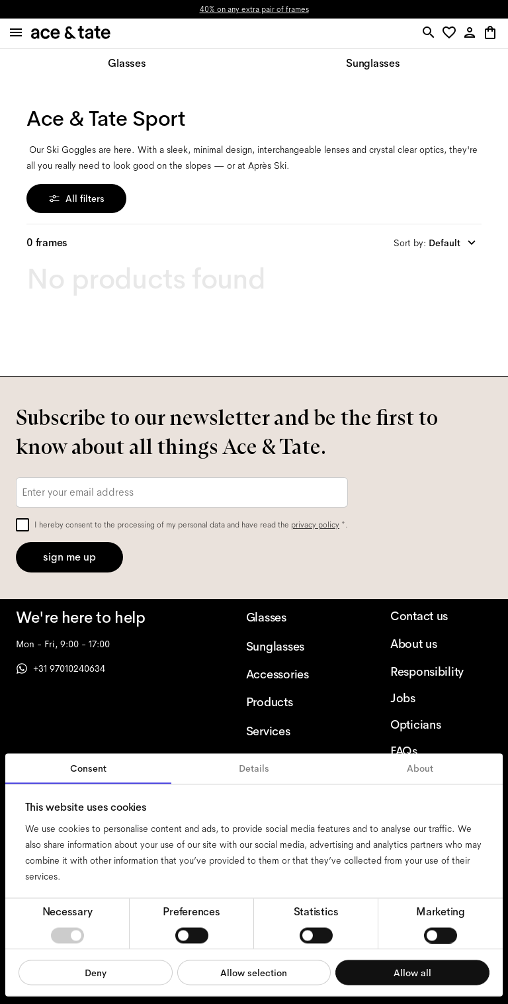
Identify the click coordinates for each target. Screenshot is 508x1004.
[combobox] (438, 243)
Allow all (412, 972)
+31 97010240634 (60, 668)
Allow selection (253, 972)
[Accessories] (297, 674)
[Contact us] (441, 616)
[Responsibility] (441, 671)
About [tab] (420, 768)
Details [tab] (254, 768)
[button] (451, 33)
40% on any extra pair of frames (254, 9)
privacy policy (315, 525)
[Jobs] (441, 698)
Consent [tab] (88, 768)
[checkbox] (22, 524)
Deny (95, 972)
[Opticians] (441, 724)
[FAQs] (441, 751)
